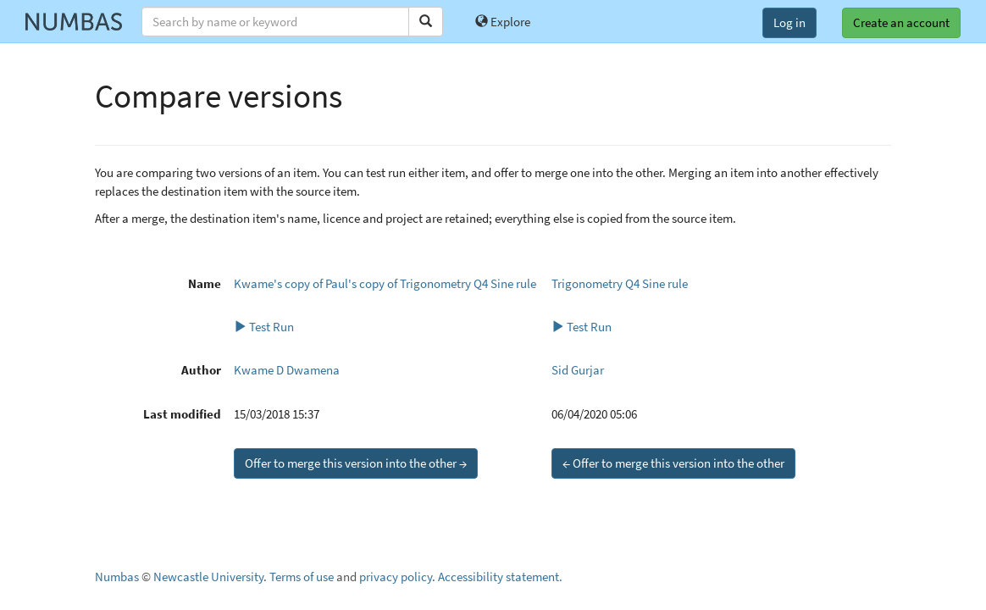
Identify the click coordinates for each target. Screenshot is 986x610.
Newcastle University (208, 576)
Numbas (117, 576)
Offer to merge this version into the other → (356, 463)
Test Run (264, 327)
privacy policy (395, 576)
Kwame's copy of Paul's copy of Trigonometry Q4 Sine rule (385, 283)
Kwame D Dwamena (287, 370)
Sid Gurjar (577, 370)
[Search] (425, 21)
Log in (789, 22)
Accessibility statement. (500, 576)
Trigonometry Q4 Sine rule (619, 283)
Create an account (901, 22)
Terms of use (301, 576)
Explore (502, 22)
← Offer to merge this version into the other (673, 463)
